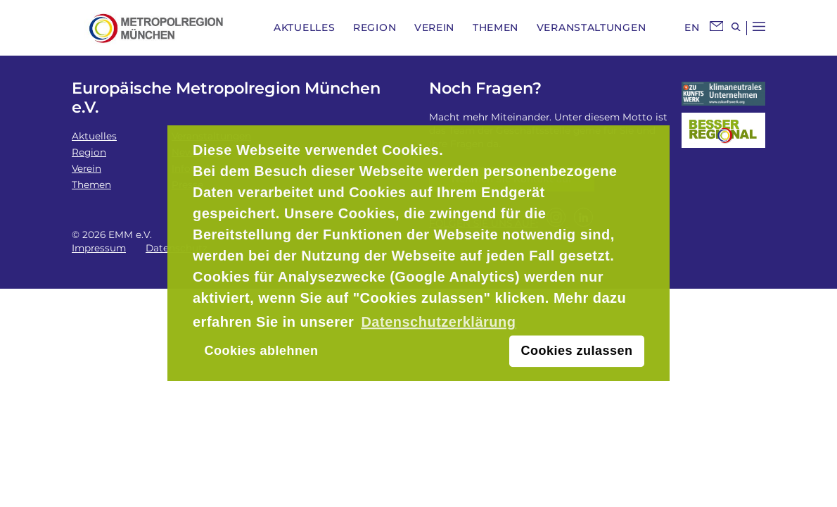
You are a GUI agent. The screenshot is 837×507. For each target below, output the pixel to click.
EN (691, 27)
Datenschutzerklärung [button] (438, 322)
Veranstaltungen (591, 27)
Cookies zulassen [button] (577, 351)
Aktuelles (304, 27)
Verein (434, 27)
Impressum (99, 248)
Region (374, 27)
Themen (495, 27)
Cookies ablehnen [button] (261, 351)
